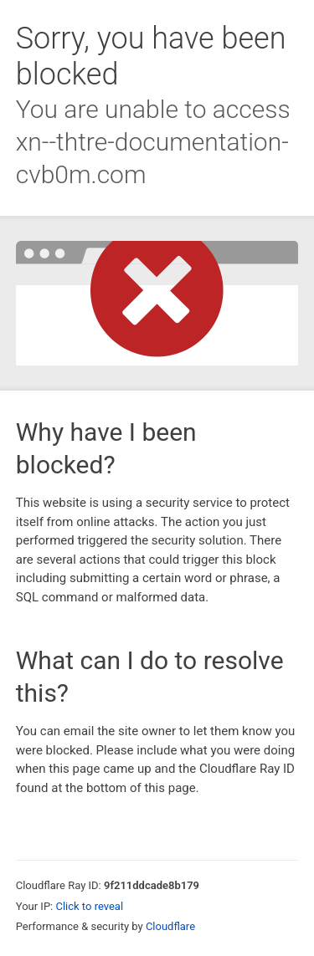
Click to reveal (89, 906)
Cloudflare (170, 926)
